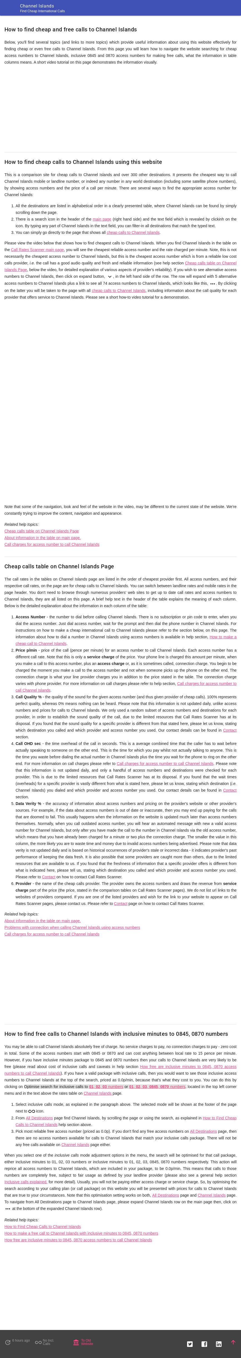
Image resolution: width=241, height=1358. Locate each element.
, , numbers (106, 1086)
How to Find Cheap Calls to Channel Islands (42, 1226)
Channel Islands (98, 1093)
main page (102, 219)
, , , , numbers (157, 1086)
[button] (190, 1342)
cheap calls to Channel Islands (133, 232)
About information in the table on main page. (42, 538)
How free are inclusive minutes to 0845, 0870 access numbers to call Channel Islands (78, 1240)
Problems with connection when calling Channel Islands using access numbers (72, 927)
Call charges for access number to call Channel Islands (52, 544)
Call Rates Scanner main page (37, 249)
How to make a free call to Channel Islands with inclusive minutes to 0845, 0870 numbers (81, 1233)
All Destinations (39, 1118)
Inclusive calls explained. (26, 1182)
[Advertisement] (120, 109)
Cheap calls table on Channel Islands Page (41, 531)
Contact (230, 730)
